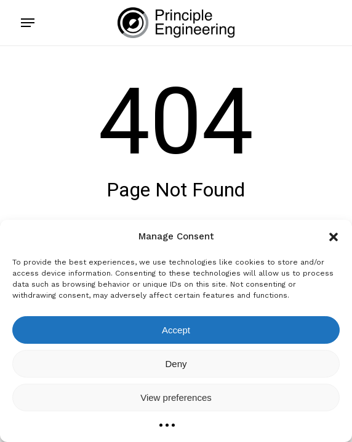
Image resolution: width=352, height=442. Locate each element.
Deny (175, 364)
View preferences (176, 397)
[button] (333, 237)
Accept (176, 330)
